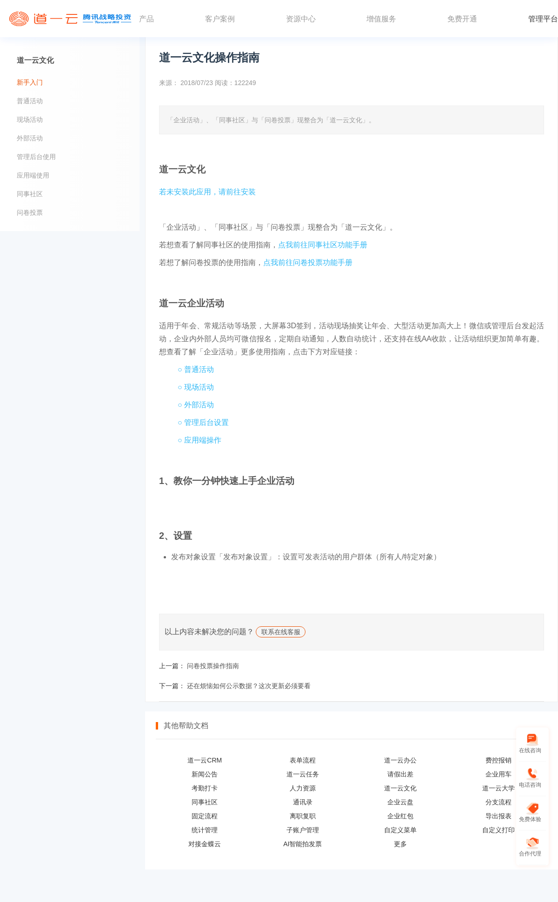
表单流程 (303, 760)
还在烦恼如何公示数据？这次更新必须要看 (249, 686)
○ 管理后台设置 (203, 422)
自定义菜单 (400, 830)
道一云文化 (400, 788)
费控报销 (498, 760)
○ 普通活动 (196, 369)
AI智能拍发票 (302, 844)
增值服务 (381, 19)
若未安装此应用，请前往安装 (207, 192)
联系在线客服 (280, 632)
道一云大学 (498, 788)
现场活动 (30, 119)
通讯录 (302, 802)
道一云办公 (400, 760)
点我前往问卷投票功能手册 (307, 262)
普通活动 (30, 101)
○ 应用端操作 (199, 440)
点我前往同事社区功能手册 (322, 245)
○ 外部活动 (196, 405)
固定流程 (205, 816)
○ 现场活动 (196, 387)
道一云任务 (302, 774)
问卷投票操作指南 (213, 666)
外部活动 (30, 138)
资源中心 (301, 19)
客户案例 (220, 19)
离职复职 (303, 816)
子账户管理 (302, 830)
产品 (146, 19)
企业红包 (400, 816)
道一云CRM (204, 760)
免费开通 (462, 19)
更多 (400, 844)
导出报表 (498, 816)
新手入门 (30, 82)
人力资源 (303, 788)
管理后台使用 (36, 156)
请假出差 (400, 774)
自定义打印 (498, 830)
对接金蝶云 (204, 844)
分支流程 (498, 802)
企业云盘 (400, 802)
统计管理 (205, 830)
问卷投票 (30, 212)
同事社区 (205, 802)
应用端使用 (33, 175)
